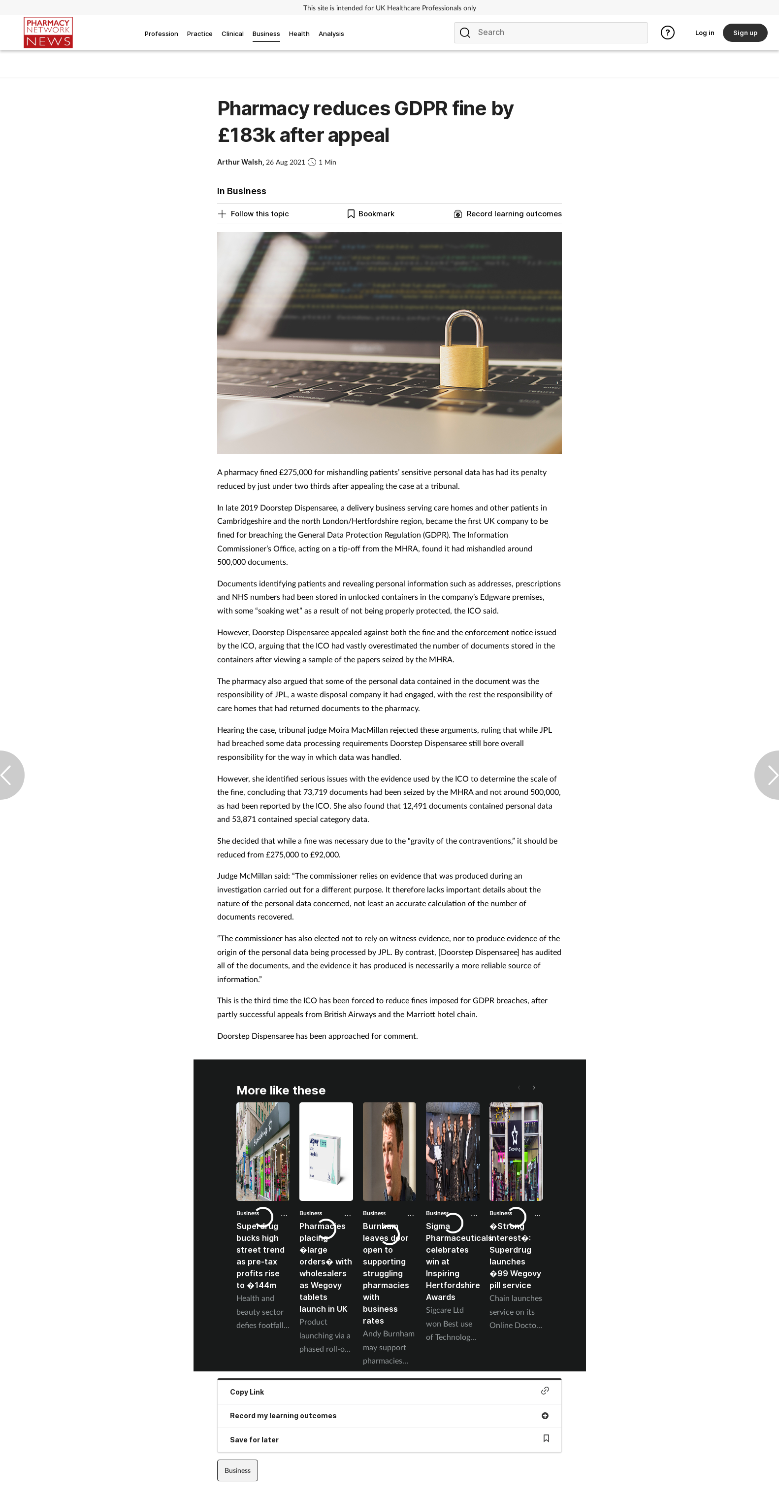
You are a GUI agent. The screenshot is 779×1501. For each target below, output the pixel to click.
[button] (533, 1087)
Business (310, 1213)
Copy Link (389, 1391)
